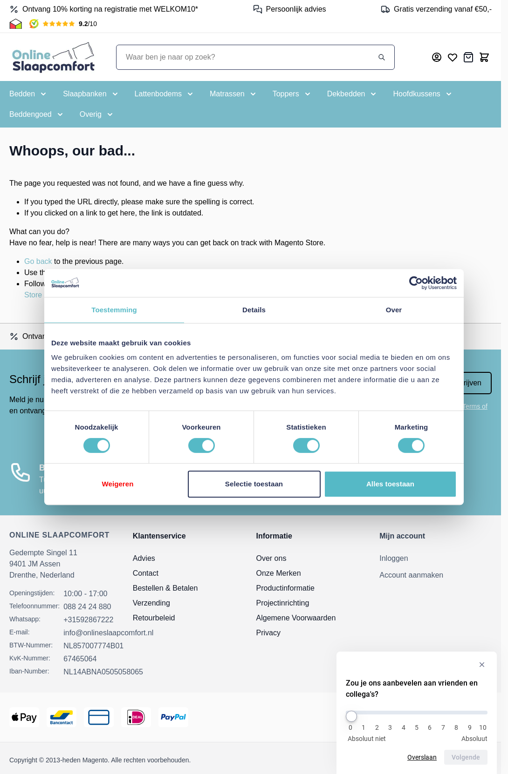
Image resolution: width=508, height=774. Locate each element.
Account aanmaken (411, 575)
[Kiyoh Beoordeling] (63, 23)
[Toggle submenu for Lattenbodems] (165, 94)
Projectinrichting (282, 603)
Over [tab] (394, 310)
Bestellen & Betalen (165, 588)
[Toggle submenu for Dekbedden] (352, 94)
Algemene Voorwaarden (296, 618)
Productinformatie (285, 588)
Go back (38, 261)
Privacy (268, 633)
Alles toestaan (390, 484)
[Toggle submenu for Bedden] (28, 94)
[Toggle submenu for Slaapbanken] (91, 94)
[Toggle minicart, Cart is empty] (484, 57)
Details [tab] (254, 310)
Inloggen (393, 558)
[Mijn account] (436, 57)
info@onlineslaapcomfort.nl (108, 633)
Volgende (466, 757)
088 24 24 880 (87, 607)
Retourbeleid (154, 618)
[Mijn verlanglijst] (452, 57)
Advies (144, 558)
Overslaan (422, 757)
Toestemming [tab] (114, 310)
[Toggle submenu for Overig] (97, 114)
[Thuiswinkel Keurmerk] (15, 24)
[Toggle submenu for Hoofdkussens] (423, 94)
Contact (145, 573)
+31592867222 (88, 620)
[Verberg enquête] (481, 664)
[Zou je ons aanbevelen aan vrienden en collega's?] (416, 712)
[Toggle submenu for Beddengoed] (37, 114)
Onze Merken (278, 573)
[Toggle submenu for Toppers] (292, 94)
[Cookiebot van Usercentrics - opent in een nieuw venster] (416, 283)
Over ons (271, 558)
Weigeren (117, 484)
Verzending (151, 603)
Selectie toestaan (254, 484)
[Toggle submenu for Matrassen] (234, 94)
